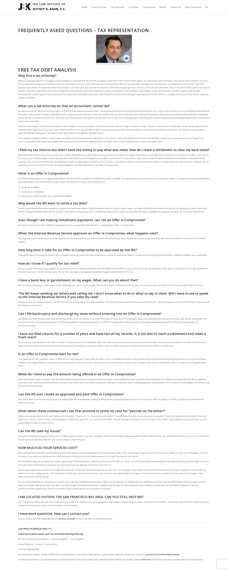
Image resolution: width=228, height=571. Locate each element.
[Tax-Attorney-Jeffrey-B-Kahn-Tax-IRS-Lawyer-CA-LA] (42, 7)
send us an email (66, 518)
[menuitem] (84, 7)
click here (145, 559)
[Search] (207, 7)
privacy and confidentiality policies (162, 554)
